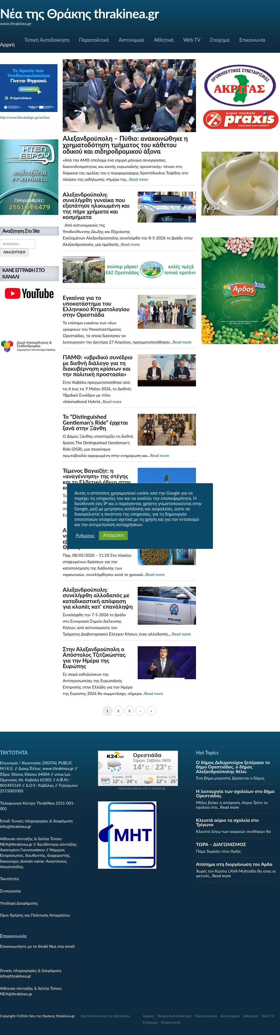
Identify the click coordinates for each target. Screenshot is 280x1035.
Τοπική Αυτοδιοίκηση (46, 40)
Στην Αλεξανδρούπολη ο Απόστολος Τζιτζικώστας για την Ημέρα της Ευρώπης (94, 657)
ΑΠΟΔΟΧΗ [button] (113, 535)
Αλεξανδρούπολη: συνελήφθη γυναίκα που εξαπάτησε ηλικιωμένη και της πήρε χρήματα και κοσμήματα (96, 205)
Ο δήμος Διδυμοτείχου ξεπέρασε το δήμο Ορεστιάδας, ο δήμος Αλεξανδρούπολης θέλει (233, 766)
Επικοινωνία (252, 40)
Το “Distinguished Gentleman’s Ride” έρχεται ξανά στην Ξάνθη (95, 422)
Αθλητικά (164, 40)
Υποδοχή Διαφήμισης (19, 903)
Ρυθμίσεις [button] (85, 535)
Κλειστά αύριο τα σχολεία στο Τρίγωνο (227, 822)
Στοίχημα (220, 40)
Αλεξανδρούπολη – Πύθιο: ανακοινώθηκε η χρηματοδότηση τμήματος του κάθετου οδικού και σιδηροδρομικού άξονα (125, 144)
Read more (138, 179)
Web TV (191, 40)
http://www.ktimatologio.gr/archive (25, 117)
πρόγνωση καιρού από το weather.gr (142, 788)
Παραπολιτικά (94, 40)
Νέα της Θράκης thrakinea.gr (79, 13)
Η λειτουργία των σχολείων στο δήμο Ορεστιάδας (235, 793)
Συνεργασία (10, 890)
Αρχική (7, 45)
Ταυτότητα (9, 878)
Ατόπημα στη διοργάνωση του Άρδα (234, 864)
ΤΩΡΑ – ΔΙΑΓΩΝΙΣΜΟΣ (221, 844)
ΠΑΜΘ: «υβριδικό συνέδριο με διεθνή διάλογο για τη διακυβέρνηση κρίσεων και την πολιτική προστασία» (97, 365)
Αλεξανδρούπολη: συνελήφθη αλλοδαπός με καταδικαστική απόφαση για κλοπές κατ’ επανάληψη (98, 598)
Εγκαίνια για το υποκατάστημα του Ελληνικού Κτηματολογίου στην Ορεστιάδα (96, 306)
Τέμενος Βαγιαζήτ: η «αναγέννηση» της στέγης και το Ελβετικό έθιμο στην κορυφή (97, 479)
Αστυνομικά (131, 40)
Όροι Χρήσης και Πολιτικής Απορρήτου (35, 915)
